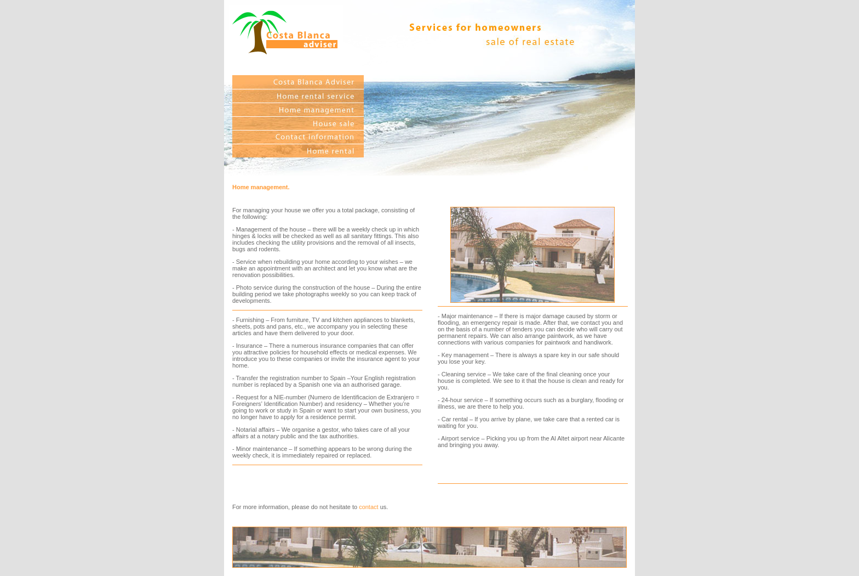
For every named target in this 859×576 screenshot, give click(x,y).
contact (368, 507)
